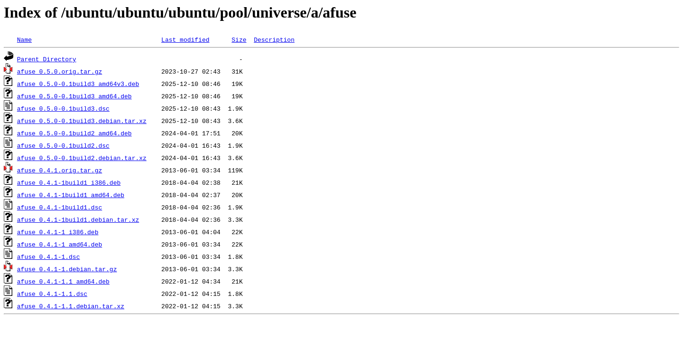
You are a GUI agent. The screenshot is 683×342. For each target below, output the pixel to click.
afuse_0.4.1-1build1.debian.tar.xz (78, 219)
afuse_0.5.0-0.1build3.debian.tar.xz (82, 120)
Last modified (185, 39)
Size (238, 39)
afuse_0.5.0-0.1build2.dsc (63, 145)
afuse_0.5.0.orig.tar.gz (59, 71)
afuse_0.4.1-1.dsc (48, 256)
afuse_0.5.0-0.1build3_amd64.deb (74, 96)
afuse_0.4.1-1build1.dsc (59, 207)
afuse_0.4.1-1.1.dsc (52, 293)
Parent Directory (46, 59)
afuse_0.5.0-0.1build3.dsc (63, 108)
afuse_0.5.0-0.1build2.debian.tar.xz (82, 157)
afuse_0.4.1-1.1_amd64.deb (63, 281)
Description (274, 39)
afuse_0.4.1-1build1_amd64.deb (70, 194)
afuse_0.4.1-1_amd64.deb (59, 244)
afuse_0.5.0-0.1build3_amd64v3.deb (78, 83)
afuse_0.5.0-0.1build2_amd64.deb (74, 133)
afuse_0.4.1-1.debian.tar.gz (67, 269)
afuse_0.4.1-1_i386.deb (58, 232)
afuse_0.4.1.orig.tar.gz (59, 170)
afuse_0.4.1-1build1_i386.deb (68, 182)
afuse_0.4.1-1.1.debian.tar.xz (70, 306)
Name (24, 39)
